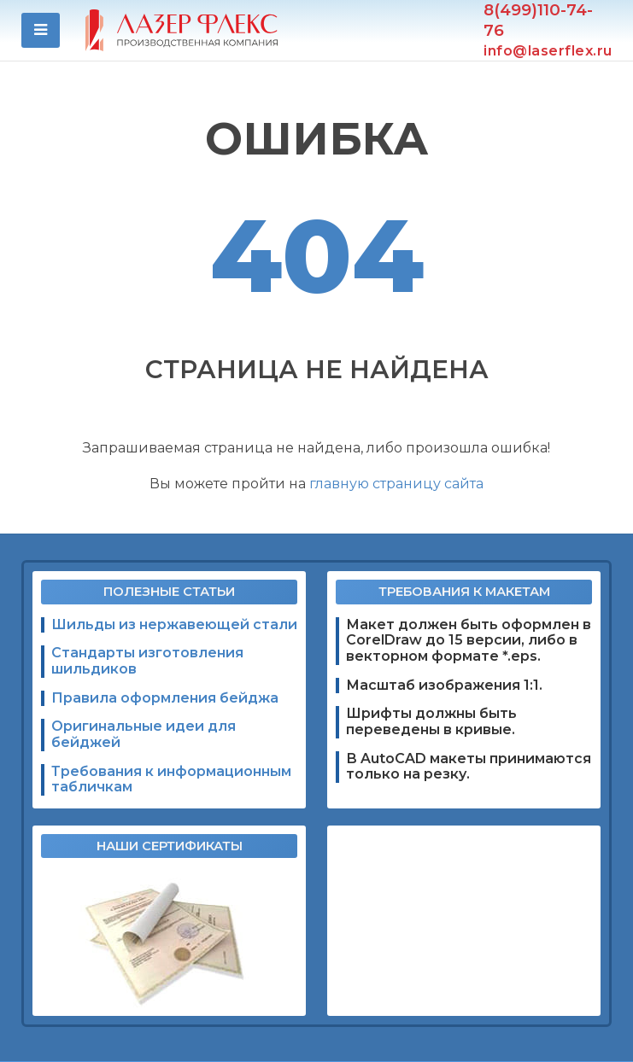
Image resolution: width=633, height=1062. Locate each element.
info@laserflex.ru (548, 51)
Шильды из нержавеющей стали (174, 625)
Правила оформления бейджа (164, 698)
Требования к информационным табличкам (171, 780)
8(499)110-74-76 (538, 20)
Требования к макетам (464, 591)
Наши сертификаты (170, 846)
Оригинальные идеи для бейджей (143, 734)
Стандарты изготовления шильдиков (147, 661)
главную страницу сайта (396, 484)
